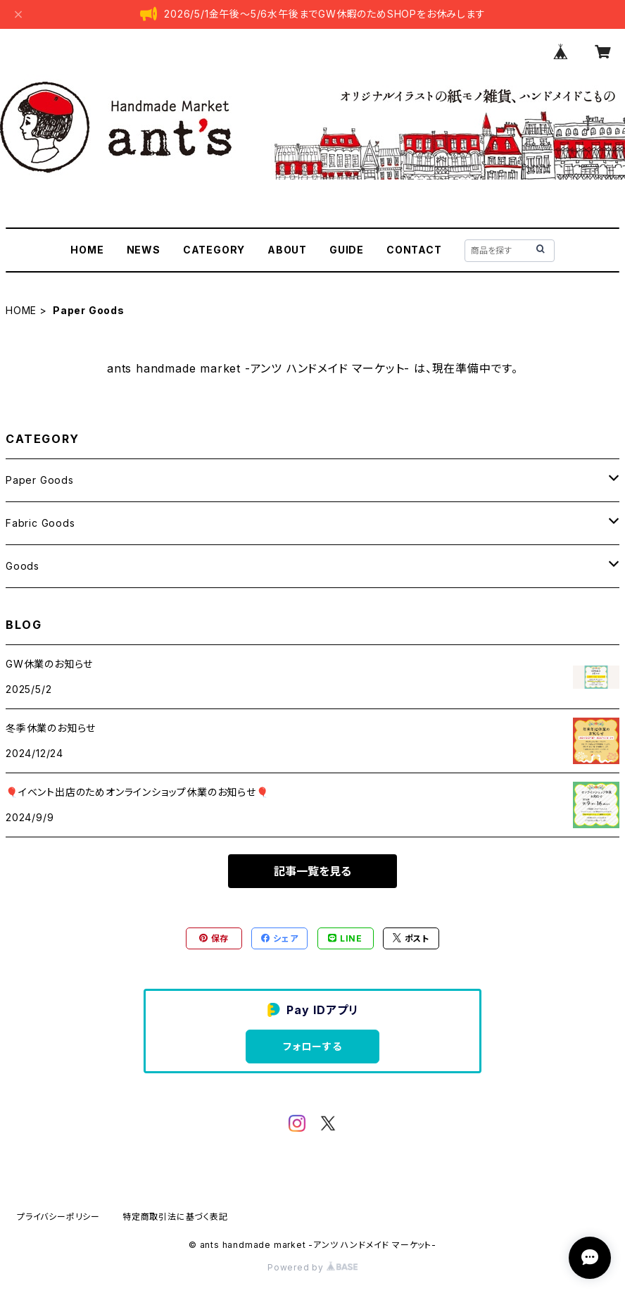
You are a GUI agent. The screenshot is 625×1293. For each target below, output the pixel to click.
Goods (22, 566)
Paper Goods (40, 480)
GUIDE (346, 250)
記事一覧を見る (312, 871)
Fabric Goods (40, 523)
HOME (86, 250)
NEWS (143, 250)
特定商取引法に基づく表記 (175, 1216)
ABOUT (287, 250)
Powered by (312, 1267)
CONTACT (414, 250)
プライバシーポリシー (58, 1216)
